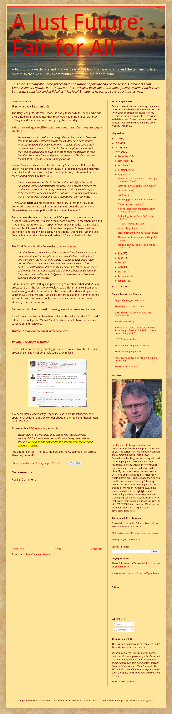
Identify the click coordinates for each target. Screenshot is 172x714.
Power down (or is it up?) (131, 204)
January (122, 280)
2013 (118, 152)
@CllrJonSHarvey (151, 563)
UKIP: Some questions (126, 339)
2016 (118, 138)
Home (58, 548)
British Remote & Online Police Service (138, 232)
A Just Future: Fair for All (78, 35)
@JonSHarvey (122, 566)
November (124, 160)
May (120, 262)
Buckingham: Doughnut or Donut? (133, 345)
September (124, 170)
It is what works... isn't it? (131, 223)
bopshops (123, 700)
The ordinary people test (128, 351)
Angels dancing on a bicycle (129, 300)
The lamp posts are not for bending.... (137, 199)
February (123, 276)
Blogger (147, 700)
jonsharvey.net (119, 445)
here (133, 681)
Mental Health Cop (125, 321)
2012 (118, 286)
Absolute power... (127, 190)
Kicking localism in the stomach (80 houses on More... (136, 210)
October (122, 165)
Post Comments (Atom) (38, 554)
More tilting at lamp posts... (132, 228)
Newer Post (18, 548)
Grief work (123, 195)
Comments (120, 630)
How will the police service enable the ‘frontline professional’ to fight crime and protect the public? (136, 330)
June (120, 257)
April (121, 267)
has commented (68, 246)
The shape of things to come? (130, 306)
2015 (118, 143)
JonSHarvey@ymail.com (146, 573)
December (124, 156)
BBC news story (38, 428)
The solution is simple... (127, 366)
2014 (118, 147)
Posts (118, 624)
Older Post (96, 548)
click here (122, 523)
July (120, 253)
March (121, 271)
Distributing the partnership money (137, 186)
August (122, 174)
